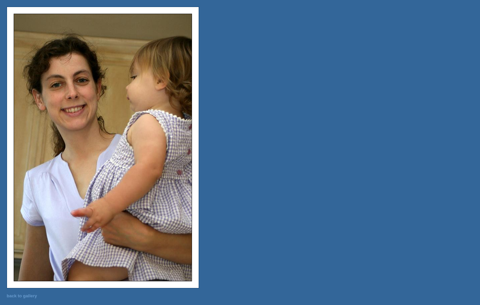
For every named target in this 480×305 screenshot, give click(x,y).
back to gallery (22, 295)
